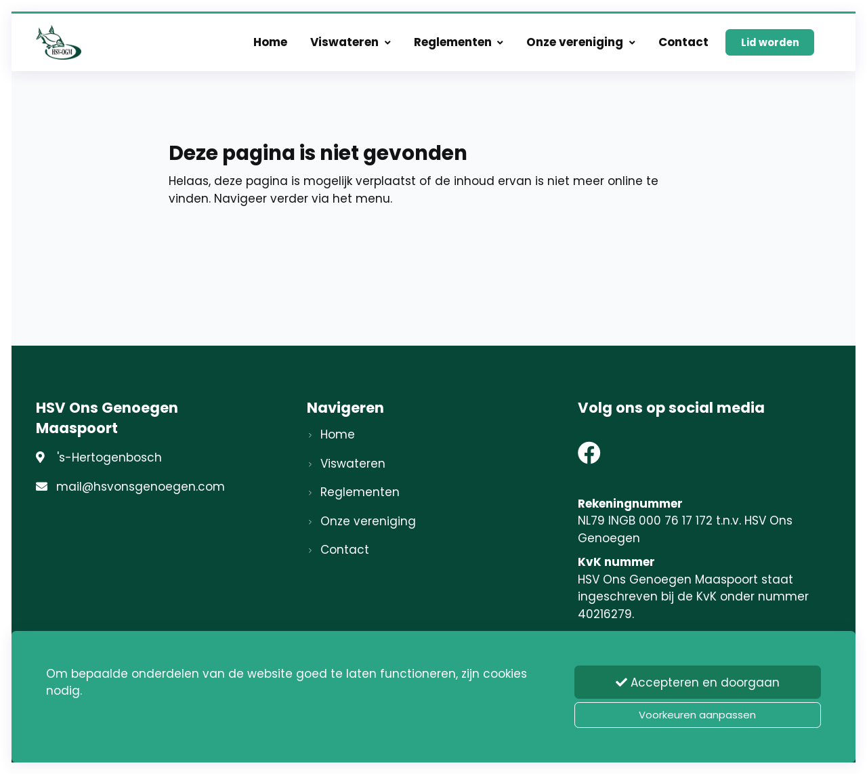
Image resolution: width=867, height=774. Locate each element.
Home (270, 42)
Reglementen (459, 42)
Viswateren (350, 42)
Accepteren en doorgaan (698, 682)
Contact (683, 42)
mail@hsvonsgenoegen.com (140, 486)
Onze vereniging (580, 42)
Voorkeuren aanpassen (697, 715)
